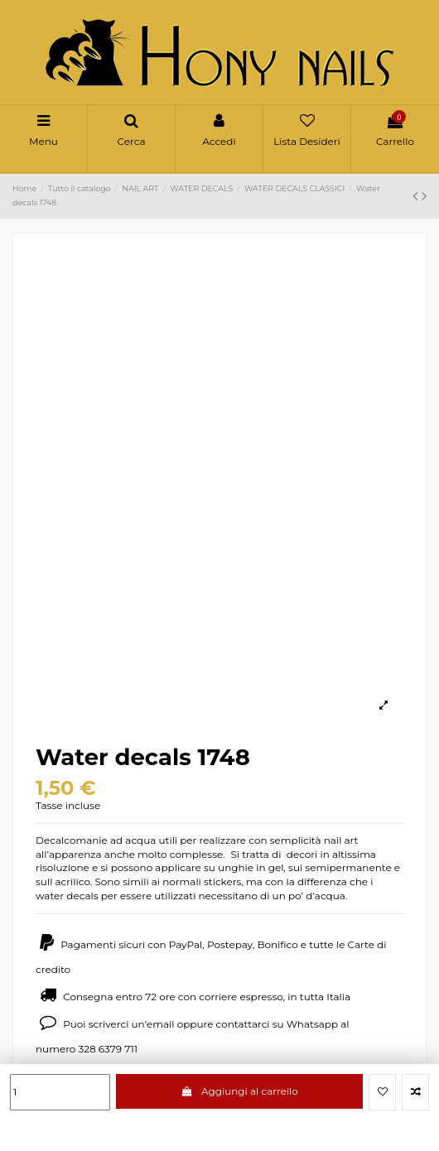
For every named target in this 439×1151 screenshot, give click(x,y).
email (161, 1024)
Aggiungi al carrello (239, 1091)
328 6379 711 (107, 1049)
